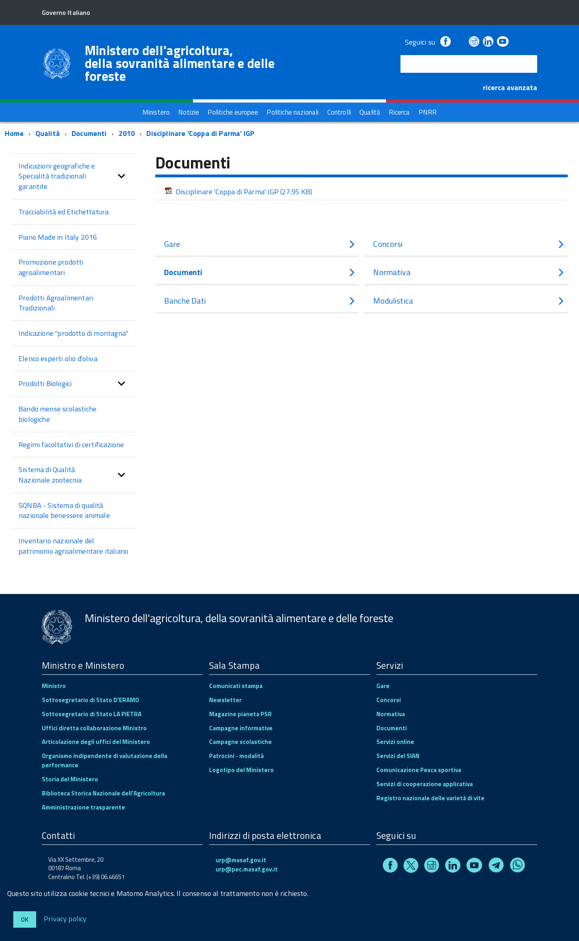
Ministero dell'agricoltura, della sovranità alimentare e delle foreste (180, 63)
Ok (25, 919)
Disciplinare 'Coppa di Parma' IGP (200, 133)
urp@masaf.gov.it (241, 860)
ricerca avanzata (510, 87)
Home (14, 133)
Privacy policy (65, 918)
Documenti (89, 133)
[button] (121, 176)
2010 (127, 133)
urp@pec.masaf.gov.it (247, 869)
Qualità (47, 133)
